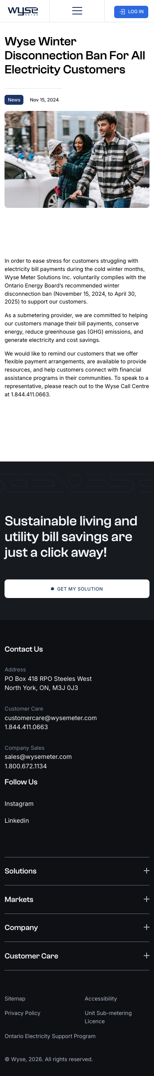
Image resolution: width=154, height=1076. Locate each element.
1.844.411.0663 (26, 727)
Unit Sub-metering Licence (108, 1017)
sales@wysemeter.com (38, 756)
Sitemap (15, 999)
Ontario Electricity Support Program (50, 1036)
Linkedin (17, 820)
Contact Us (24, 649)
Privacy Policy (22, 1013)
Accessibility (101, 999)
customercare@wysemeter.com (51, 718)
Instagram (19, 804)
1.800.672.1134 (26, 766)
